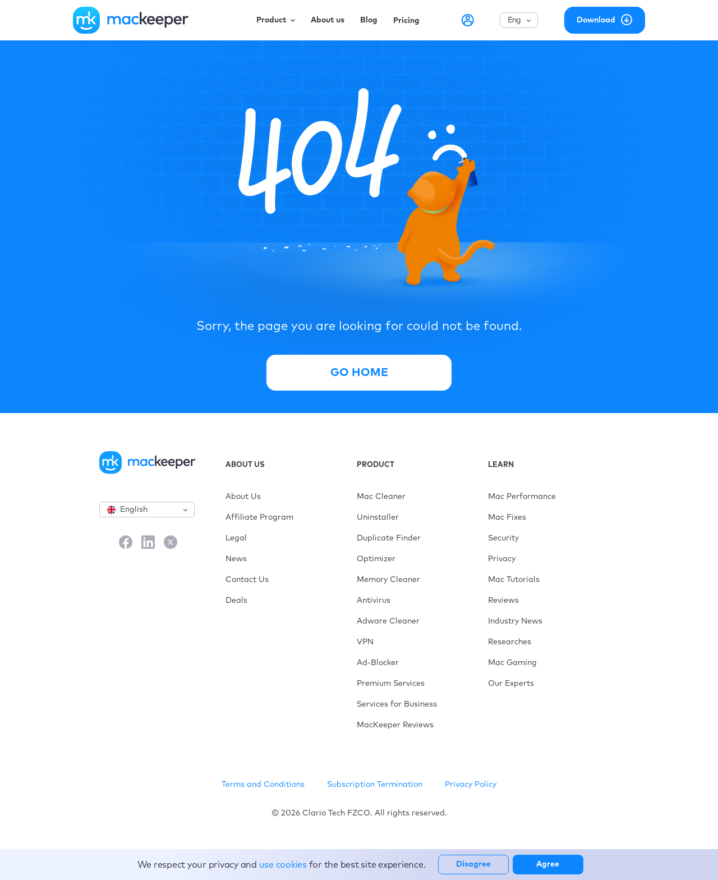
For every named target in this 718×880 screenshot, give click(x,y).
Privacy (502, 559)
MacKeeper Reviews (395, 725)
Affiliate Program (259, 517)
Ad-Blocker (378, 663)
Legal (236, 538)
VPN (365, 642)
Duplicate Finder (389, 538)
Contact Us (247, 580)
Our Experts (511, 684)
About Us (243, 497)
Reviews (503, 600)
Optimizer (376, 559)
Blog (369, 20)
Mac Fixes (507, 517)
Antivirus (373, 600)
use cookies (283, 864)
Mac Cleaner (381, 497)
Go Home (359, 372)
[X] (170, 543)
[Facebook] (125, 543)
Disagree (473, 864)
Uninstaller (378, 517)
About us (327, 20)
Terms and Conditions (263, 785)
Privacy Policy (470, 785)
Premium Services (391, 684)
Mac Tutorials (514, 580)
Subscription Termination (374, 785)
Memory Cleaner (388, 580)
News (236, 559)
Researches (509, 642)
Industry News (515, 621)
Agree (547, 864)
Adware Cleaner (388, 621)
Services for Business (397, 704)
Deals (236, 600)
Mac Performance (522, 497)
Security (503, 538)
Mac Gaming (512, 663)
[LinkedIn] (148, 543)
